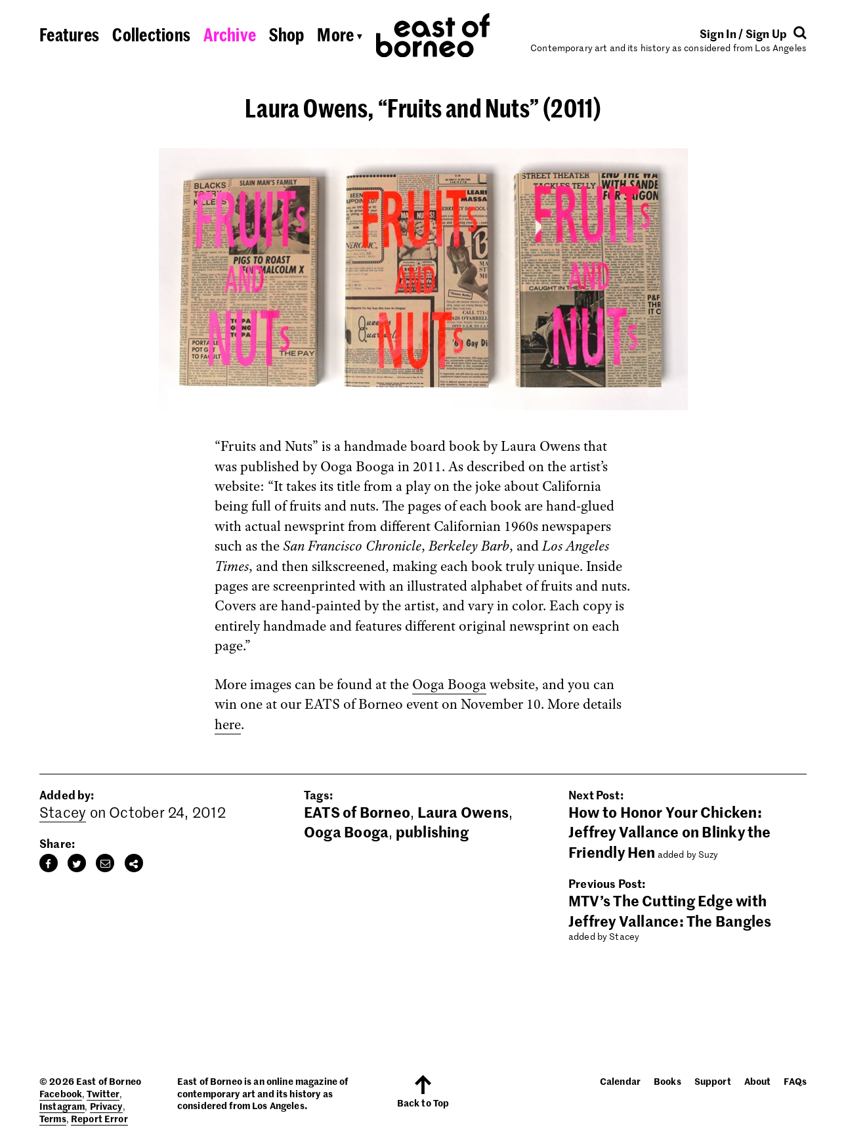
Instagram (62, 1105)
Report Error (99, 1118)
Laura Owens (463, 812)
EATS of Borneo (357, 812)
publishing (432, 831)
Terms (52, 1118)
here (228, 724)
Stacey (62, 812)
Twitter (103, 1093)
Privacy (106, 1105)
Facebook (60, 1093)
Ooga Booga (449, 684)
